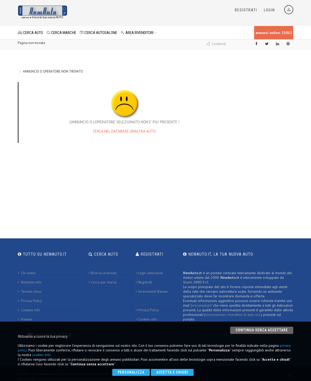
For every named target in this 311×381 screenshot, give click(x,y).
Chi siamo (27, 273)
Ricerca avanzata (103, 273)
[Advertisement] (132, 13)
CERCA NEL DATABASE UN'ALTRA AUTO (124, 131)
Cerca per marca (102, 282)
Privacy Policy (30, 300)
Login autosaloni (149, 273)
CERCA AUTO (30, 32)
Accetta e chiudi (172, 372)
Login (269, 10)
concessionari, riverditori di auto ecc (232, 314)
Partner (25, 319)
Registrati (246, 10)
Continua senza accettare (262, 330)
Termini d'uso (29, 291)
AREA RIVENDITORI (139, 32)
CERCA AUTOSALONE (98, 32)
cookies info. (41, 354)
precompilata (201, 305)
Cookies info (29, 310)
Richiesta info (29, 282)
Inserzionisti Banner (152, 291)
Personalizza (131, 372)
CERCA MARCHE (61, 32)
